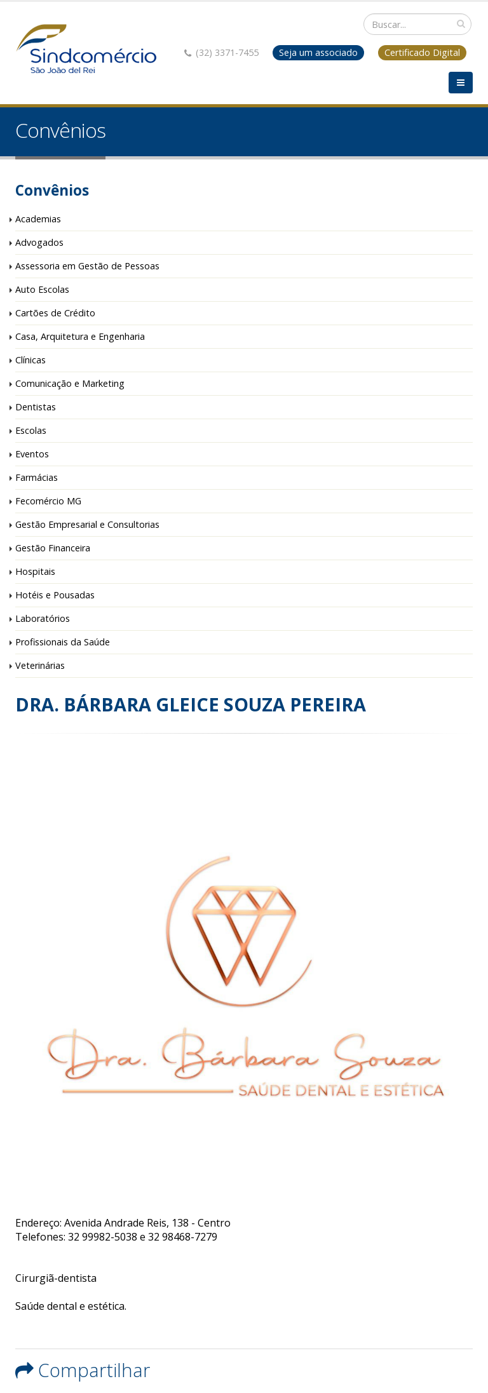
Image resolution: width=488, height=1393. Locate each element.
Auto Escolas (42, 289)
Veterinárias (40, 665)
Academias (38, 219)
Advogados (39, 242)
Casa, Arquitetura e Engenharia (80, 336)
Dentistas (35, 407)
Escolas (30, 430)
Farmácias (36, 477)
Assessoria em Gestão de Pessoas (87, 266)
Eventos (32, 454)
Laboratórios (42, 618)
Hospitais (35, 571)
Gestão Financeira (52, 548)
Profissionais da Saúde (62, 642)
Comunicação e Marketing (70, 383)
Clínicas (30, 360)
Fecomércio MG (48, 501)
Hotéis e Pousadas (55, 595)
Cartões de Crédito (55, 313)
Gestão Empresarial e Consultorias (87, 524)
